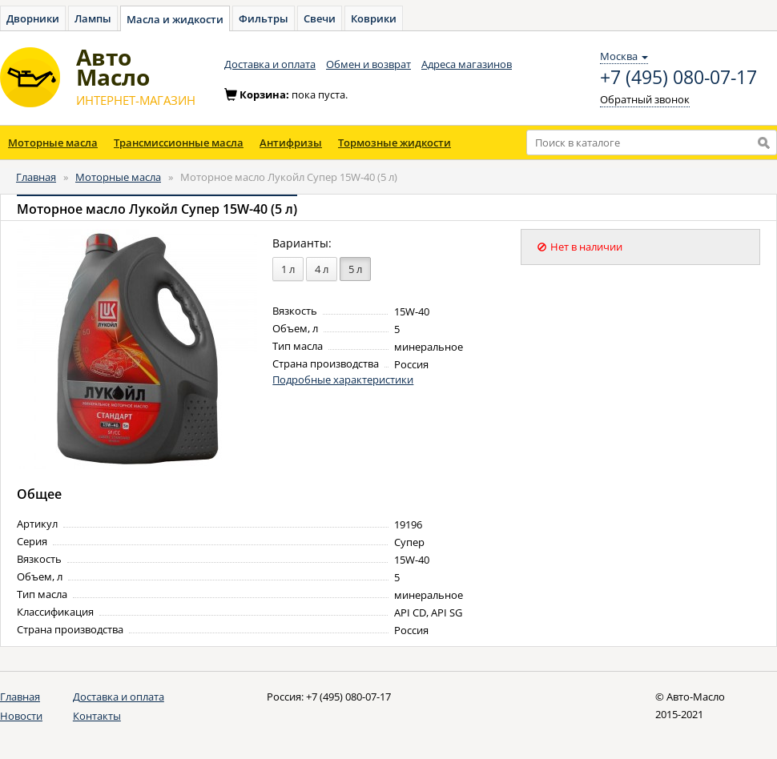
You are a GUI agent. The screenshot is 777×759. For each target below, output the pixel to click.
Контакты (97, 716)
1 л (288, 269)
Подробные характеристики (342, 379)
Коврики (374, 18)
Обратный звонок (645, 99)
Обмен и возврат (368, 64)
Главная (36, 177)
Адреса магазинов (466, 64)
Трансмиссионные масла (179, 142)
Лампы (92, 18)
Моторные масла (53, 142)
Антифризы (291, 142)
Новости (21, 716)
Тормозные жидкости (394, 142)
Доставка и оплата (270, 64)
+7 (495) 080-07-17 (678, 77)
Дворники (32, 18)
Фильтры (263, 18)
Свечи (320, 18)
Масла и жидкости (175, 19)
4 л (321, 269)
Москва (624, 56)
